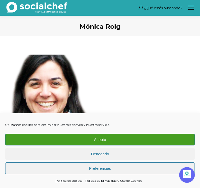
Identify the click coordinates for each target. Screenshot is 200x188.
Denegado (100, 154)
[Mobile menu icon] (191, 7)
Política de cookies (68, 181)
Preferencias (100, 168)
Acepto (100, 139)
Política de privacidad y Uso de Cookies (113, 181)
